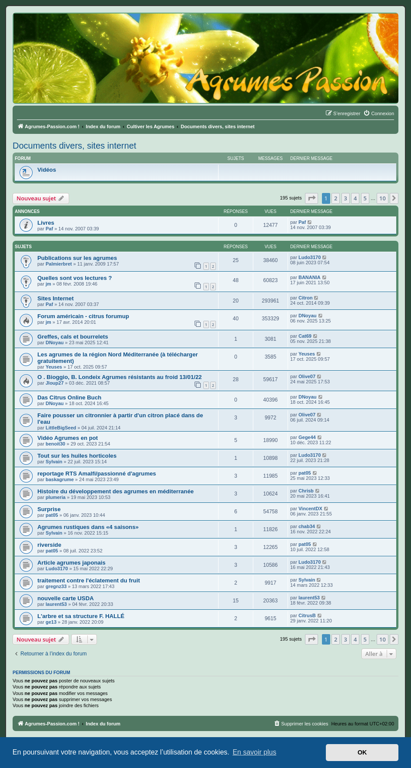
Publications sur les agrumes (77, 258)
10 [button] (382, 198)
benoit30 (55, 443)
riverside (49, 545)
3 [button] (345, 198)
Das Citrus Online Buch (69, 397)
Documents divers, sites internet (74, 145)
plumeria (56, 497)
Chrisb (306, 490)
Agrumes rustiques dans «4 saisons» (88, 527)
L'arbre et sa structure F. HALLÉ (80, 616)
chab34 (306, 526)
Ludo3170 (309, 257)
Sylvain (54, 461)
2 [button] (335, 198)
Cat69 (305, 336)
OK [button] (362, 752)
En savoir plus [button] (254, 752)
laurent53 (56, 604)
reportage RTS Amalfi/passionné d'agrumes (96, 473)
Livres (45, 222)
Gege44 (307, 437)
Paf (49, 228)
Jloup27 (55, 383)
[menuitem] (378, 113)
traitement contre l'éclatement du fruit (88, 580)
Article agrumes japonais (71, 562)
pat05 (304, 472)
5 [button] (365, 198)
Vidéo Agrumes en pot (67, 438)
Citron (305, 297)
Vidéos (46, 169)
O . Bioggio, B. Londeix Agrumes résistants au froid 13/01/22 (119, 377)
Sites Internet (55, 298)
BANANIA (309, 277)
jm (48, 283)
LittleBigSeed (61, 427)
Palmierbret (59, 263)
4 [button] (355, 198)
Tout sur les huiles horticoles (76, 455)
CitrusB (307, 615)
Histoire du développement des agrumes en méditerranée (115, 491)
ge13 (51, 622)
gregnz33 (56, 586)
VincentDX (310, 508)
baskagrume (60, 479)
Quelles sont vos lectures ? (74, 278)
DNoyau (307, 315)
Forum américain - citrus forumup (83, 316)
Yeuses (54, 366)
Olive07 (306, 376)
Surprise (49, 509)
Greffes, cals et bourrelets (72, 336)
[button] (311, 198)
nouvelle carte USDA (65, 598)
